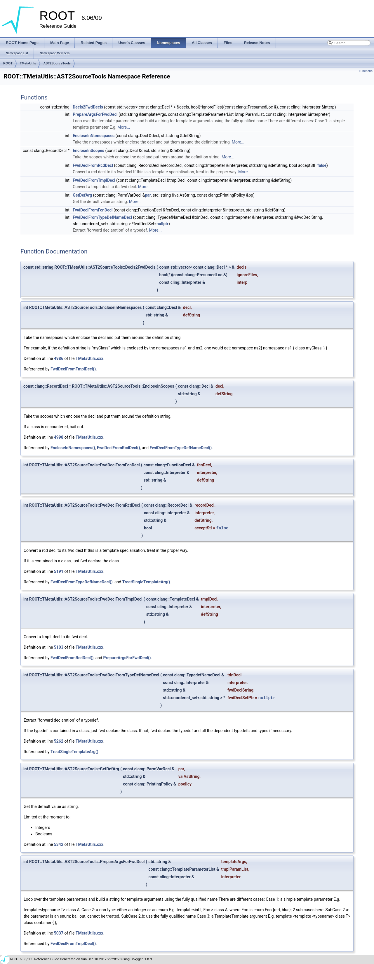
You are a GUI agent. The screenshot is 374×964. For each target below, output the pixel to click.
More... (123, 127)
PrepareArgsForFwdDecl (95, 114)
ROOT (8, 63)
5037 (58, 933)
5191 (58, 571)
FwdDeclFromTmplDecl (94, 180)
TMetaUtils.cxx (89, 358)
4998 (58, 437)
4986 (58, 358)
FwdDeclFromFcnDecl (92, 210)
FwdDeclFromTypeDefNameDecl (102, 217)
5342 (58, 844)
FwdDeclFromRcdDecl (93, 165)
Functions (366, 71)
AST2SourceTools (57, 63)
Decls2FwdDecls (88, 107)
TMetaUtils (28, 63)
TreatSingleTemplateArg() (146, 582)
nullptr (162, 223)
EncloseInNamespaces (93, 135)
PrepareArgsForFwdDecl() (127, 657)
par (148, 195)
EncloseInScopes (88, 150)
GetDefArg (82, 195)
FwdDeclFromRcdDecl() (118, 447)
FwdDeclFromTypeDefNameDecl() (181, 447)
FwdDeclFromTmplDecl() (73, 369)
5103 (58, 647)
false (321, 165)
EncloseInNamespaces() (73, 447)
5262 (58, 741)
